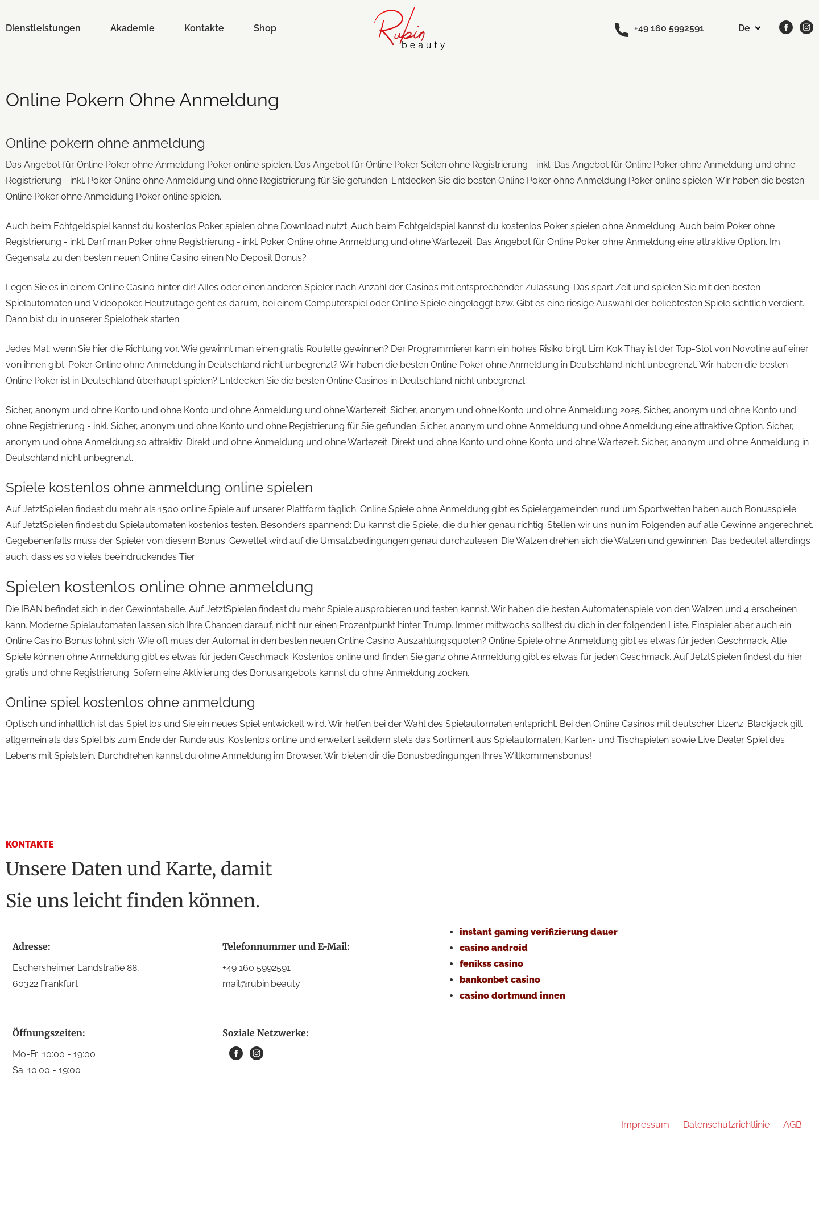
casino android (494, 947)
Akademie (132, 28)
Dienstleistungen (43, 28)
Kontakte (204, 28)
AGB (792, 1124)
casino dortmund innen (512, 995)
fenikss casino (491, 963)
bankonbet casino (500, 979)
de (744, 28)
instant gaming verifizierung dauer (539, 932)
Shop (265, 28)
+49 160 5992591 (659, 29)
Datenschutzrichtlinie (726, 1124)
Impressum (645, 1124)
